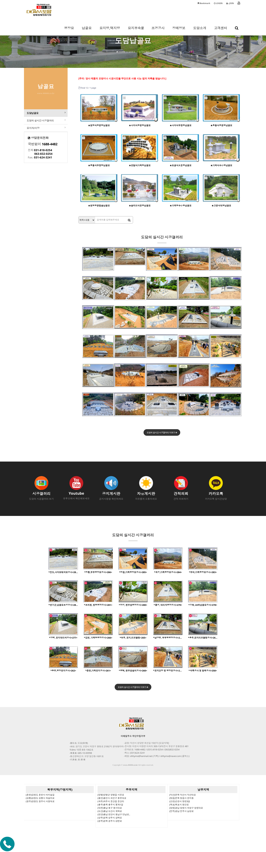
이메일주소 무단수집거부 (133, 736)
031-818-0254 (43, 155)
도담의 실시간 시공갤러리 (162, 239)
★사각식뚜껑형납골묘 (180, 125)
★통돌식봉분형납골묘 (221, 125)
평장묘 (69, 30)
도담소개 (199, 30)
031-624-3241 (43, 162)
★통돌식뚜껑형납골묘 (99, 165)
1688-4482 (49, 149)
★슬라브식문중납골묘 (140, 205)
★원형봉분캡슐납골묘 (99, 205)
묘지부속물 (136, 30)
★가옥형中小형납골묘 (180, 205)
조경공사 (157, 30)
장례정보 (178, 30)
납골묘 (87, 30)
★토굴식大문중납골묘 (180, 165)
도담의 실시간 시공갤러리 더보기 (162, 432)
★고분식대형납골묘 (221, 205)
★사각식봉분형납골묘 (140, 125)
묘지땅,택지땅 (109, 30)
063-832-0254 (43, 158)
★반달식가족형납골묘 (140, 165)
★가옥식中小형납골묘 (221, 165)
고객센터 (220, 30)
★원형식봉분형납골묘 (99, 125)
